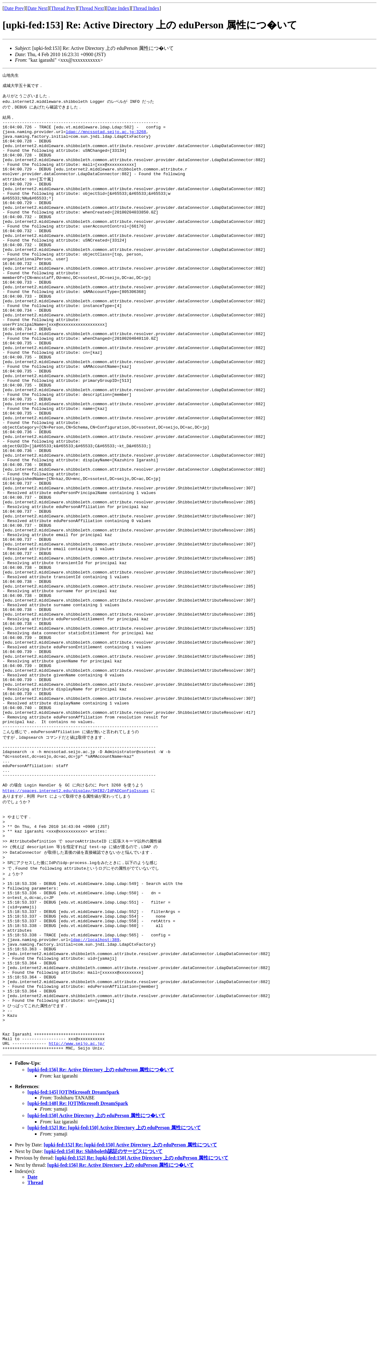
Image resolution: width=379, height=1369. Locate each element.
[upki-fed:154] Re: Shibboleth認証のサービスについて (103, 1330)
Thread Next (91, 8)
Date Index (118, 8)
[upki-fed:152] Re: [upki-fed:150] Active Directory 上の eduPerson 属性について (114, 1306)
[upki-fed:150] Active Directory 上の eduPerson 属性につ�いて (96, 1294)
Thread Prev (63, 8)
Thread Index (146, 8)
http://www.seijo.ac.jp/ (76, 1221)
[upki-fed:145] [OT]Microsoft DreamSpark (73, 1270)
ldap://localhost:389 (94, 1097)
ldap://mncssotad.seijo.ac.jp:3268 (106, 139)
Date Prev (14, 8)
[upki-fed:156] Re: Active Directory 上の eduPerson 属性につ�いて (100, 1248)
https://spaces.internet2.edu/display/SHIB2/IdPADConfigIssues (75, 926)
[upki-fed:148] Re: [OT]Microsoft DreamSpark (77, 1282)
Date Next (37, 8)
